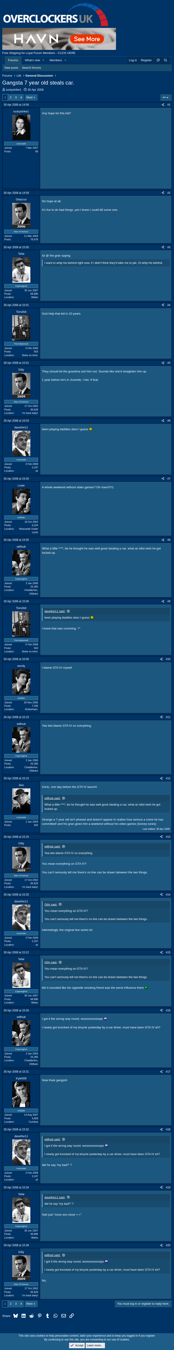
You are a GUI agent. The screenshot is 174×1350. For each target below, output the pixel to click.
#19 (168, 1187)
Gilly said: (50, 904)
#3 (168, 247)
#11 (168, 717)
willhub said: (52, 798)
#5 (168, 362)
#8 (168, 539)
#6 (168, 420)
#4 (168, 305)
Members (56, 60)
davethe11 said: (54, 611)
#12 (168, 778)
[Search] (165, 60)
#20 (168, 1245)
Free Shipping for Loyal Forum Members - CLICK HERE (38, 53)
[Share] (163, 104)
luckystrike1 (14, 89)
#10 (168, 659)
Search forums (31, 67)
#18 (168, 1129)
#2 (168, 192)
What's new (32, 60)
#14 (168, 894)
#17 (168, 1071)
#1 (168, 104)
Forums (13, 60)
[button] (43, 60)
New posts (11, 67)
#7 (168, 478)
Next (30, 97)
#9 (168, 601)
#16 (168, 1010)
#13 (168, 836)
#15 (168, 952)
